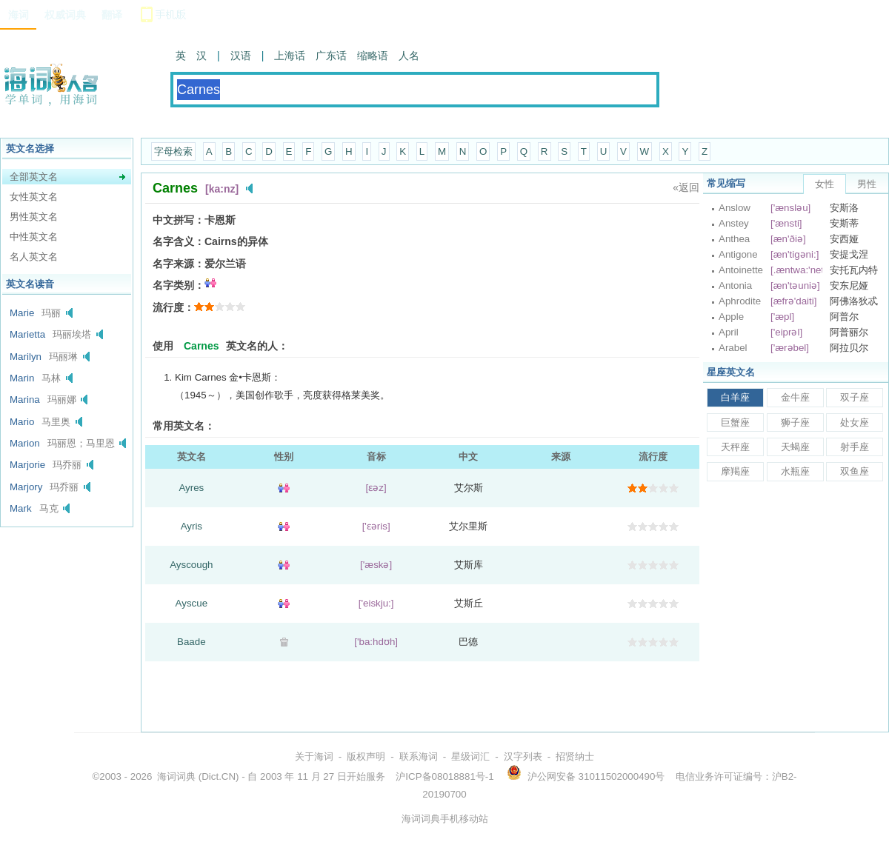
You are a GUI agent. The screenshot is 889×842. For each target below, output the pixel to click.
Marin (22, 378)
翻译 (111, 15)
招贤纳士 (575, 756)
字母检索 (173, 151)
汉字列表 (523, 756)
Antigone (738, 254)
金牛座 (795, 397)
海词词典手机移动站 (445, 818)
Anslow (734, 207)
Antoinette (741, 269)
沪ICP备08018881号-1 (444, 776)
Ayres (191, 487)
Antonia (735, 285)
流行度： (173, 307)
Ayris (191, 526)
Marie (22, 312)
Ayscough (191, 564)
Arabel (733, 347)
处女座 (854, 422)
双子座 (854, 397)
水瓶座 (795, 471)
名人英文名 (34, 256)
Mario (22, 421)
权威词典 (65, 15)
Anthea (734, 238)
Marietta (27, 334)
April (729, 332)
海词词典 (176, 776)
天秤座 (735, 446)
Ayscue (191, 603)
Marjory (26, 486)
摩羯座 (735, 471)
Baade (191, 641)
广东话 (331, 55)
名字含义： (178, 241)
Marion (25, 443)
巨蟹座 (735, 422)
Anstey (734, 223)
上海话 (289, 55)
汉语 (240, 55)
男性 (866, 184)
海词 (18, 15)
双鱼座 (854, 471)
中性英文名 (34, 236)
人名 (409, 55)
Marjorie (27, 464)
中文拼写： (178, 220)
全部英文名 (34, 176)
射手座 (854, 446)
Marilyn (25, 356)
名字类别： (178, 285)
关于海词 (314, 756)
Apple (731, 316)
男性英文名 (34, 216)
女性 (824, 184)
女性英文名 (34, 196)
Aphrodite (740, 301)
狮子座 (795, 422)
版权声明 (366, 756)
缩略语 (372, 55)
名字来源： (178, 264)
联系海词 (418, 756)
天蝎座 (795, 446)
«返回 (686, 187)
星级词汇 (470, 756)
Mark (21, 508)
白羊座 (735, 397)
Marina (25, 399)
